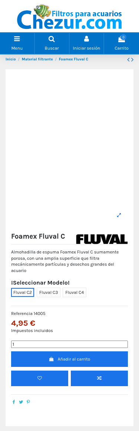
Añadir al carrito (69, 359)
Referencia (22, 313)
